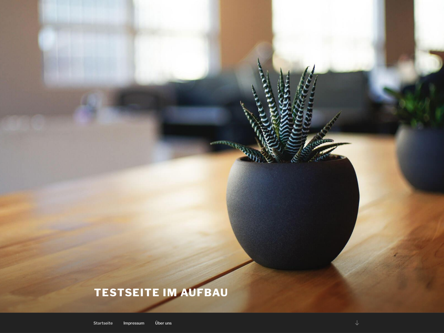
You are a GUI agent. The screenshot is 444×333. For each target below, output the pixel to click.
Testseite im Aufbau (161, 292)
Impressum (133, 323)
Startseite (103, 323)
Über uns (163, 323)
